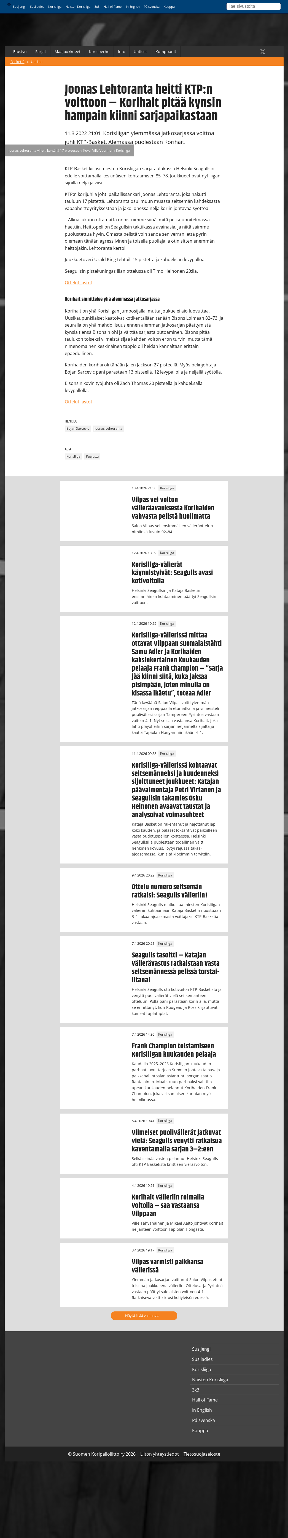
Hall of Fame (113, 6)
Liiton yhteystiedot (159, 1454)
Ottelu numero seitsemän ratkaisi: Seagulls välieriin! (170, 891)
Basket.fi (17, 61)
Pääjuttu (92, 456)
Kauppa (169, 6)
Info (121, 51)
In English (133, 6)
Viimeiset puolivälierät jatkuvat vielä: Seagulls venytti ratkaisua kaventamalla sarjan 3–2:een (177, 1141)
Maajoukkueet (67, 51)
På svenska (152, 6)
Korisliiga (54, 6)
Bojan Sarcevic (77, 428)
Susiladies (37, 6)
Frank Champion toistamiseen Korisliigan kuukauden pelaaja (174, 1050)
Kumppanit (165, 51)
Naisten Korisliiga (78, 6)
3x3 (97, 6)
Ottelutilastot (78, 283)
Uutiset (140, 51)
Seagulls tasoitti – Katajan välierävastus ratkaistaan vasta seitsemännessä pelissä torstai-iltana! (176, 967)
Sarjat (40, 51)
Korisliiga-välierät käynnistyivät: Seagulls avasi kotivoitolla (172, 573)
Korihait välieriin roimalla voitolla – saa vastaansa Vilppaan (168, 1205)
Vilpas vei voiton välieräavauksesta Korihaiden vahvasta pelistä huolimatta (173, 508)
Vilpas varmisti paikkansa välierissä (167, 1266)
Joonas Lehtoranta (108, 428)
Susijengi (19, 6)
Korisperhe (99, 51)
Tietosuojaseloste (202, 1454)
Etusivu (20, 51)
